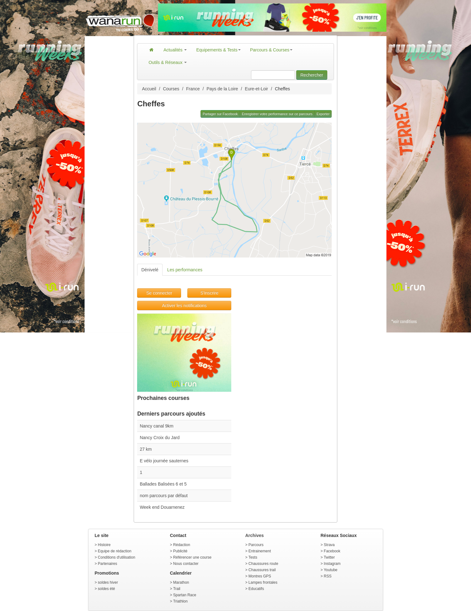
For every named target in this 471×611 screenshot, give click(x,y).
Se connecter (159, 292)
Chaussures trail (262, 570)
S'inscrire (209, 292)
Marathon (181, 582)
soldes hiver (108, 582)
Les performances (184, 269)
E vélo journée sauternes (164, 460)
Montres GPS (260, 576)
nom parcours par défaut (164, 495)
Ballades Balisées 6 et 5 (163, 483)
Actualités (175, 49)
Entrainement (260, 551)
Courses (171, 88)
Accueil (149, 88)
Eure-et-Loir (256, 88)
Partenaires (107, 563)
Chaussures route (263, 563)
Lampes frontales (263, 582)
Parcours (256, 545)
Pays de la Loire (222, 88)
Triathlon (180, 601)
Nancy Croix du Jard (159, 437)
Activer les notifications (184, 305)
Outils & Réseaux (167, 62)
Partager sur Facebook (220, 114)
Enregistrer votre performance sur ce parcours (277, 114)
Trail (176, 589)
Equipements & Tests (218, 49)
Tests (253, 557)
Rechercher (311, 74)
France (193, 88)
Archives (254, 535)
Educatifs (256, 589)
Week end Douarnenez (162, 507)
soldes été (106, 589)
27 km (146, 449)
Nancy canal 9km (156, 425)
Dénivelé (149, 269)
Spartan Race (184, 595)
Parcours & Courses (271, 49)
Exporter (323, 114)
